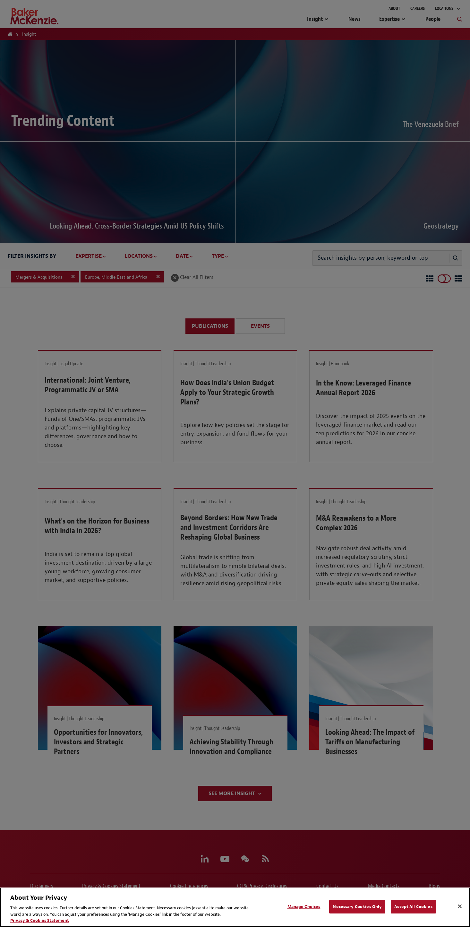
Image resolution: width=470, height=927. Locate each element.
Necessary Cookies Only (357, 906)
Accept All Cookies (413, 906)
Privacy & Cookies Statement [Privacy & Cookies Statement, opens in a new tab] (39, 920)
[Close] (460, 906)
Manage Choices (303, 906)
